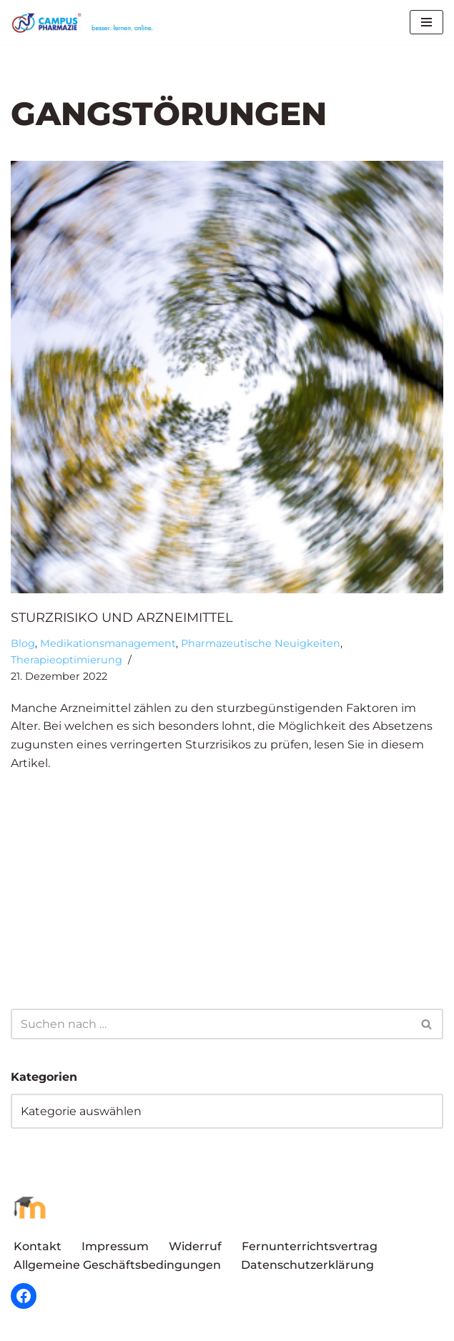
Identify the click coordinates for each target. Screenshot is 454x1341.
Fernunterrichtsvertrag (309, 1245)
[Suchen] (211, 1024)
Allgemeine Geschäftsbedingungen (117, 1265)
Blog (23, 643)
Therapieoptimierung (66, 659)
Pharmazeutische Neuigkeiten (260, 643)
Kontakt (37, 1245)
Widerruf (195, 1245)
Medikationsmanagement (108, 643)
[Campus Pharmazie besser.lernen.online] (86, 22)
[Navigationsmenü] (426, 22)
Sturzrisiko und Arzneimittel (122, 617)
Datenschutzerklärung (307, 1265)
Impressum (115, 1245)
